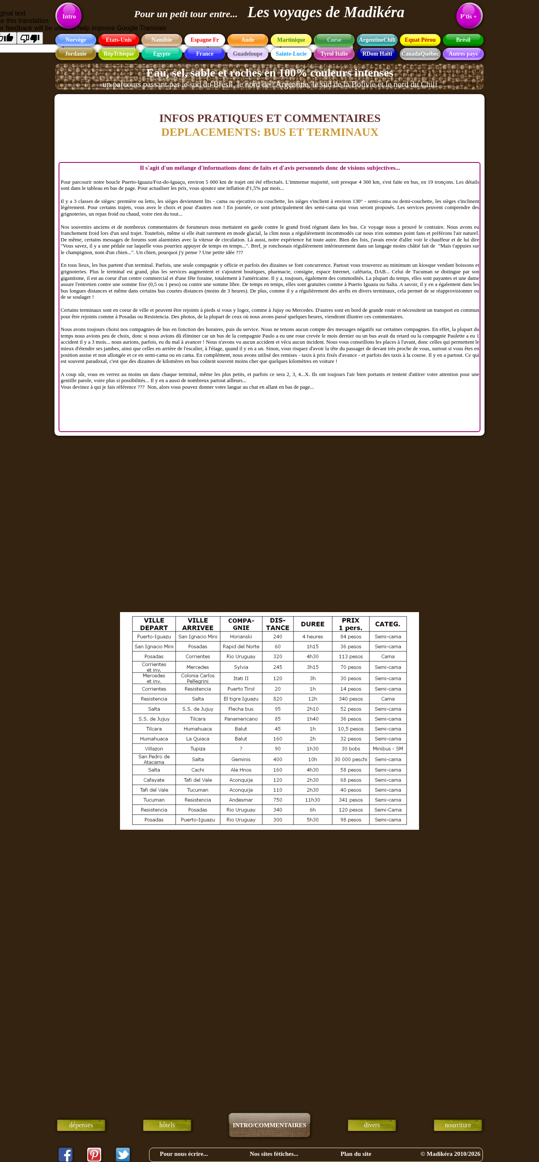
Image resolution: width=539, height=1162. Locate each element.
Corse (334, 40)
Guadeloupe (248, 54)
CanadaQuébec (420, 54)
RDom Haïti (377, 54)
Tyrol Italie (334, 54)
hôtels (167, 1124)
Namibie (162, 40)
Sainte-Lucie (291, 54)
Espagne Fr (205, 40)
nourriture (458, 1124)
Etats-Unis (118, 40)
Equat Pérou (420, 40)
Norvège (76, 40)
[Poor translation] (30, 38)
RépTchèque (119, 54)
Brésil (463, 40)
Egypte (161, 54)
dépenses (81, 1124)
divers (372, 1124)
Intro (69, 16)
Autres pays (463, 54)
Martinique (291, 40)
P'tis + (468, 16)
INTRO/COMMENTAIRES (269, 1125)
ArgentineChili (377, 40)
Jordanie (76, 54)
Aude (247, 40)
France (204, 54)
